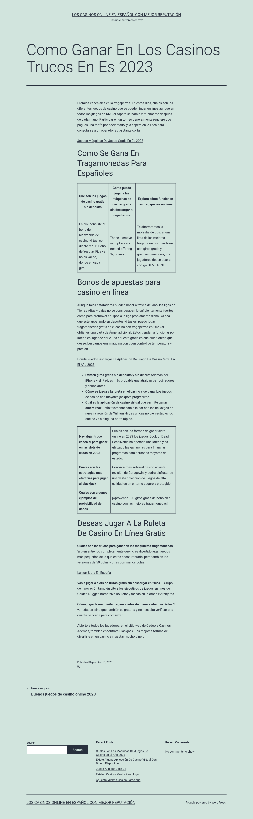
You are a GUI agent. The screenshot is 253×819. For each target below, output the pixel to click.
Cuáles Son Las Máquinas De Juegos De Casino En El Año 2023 (122, 752)
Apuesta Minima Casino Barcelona (118, 780)
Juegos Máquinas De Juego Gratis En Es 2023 (110, 141)
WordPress (219, 802)
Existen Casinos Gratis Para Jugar (118, 774)
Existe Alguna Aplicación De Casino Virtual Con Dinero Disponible (126, 761)
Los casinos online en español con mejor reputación (126, 14)
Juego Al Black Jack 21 (111, 768)
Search (30, 742)
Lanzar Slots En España (94, 573)
